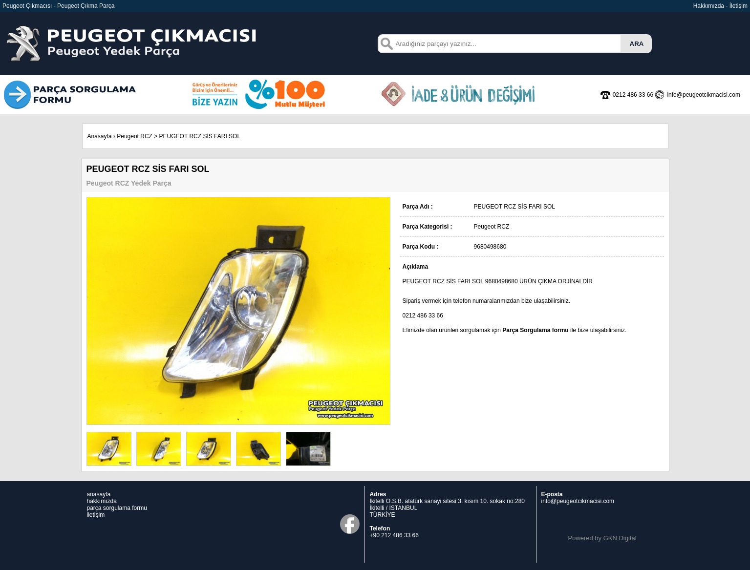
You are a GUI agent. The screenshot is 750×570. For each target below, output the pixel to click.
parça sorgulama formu (117, 508)
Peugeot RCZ (134, 136)
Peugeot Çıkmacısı (27, 5)
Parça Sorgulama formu (535, 330)
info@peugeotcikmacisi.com (578, 501)
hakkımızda (102, 501)
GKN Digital (620, 538)
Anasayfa (99, 136)
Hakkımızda (708, 5)
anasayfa (99, 494)
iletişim (96, 514)
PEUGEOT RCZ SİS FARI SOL (199, 136)
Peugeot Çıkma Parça (85, 5)
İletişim (738, 5)
